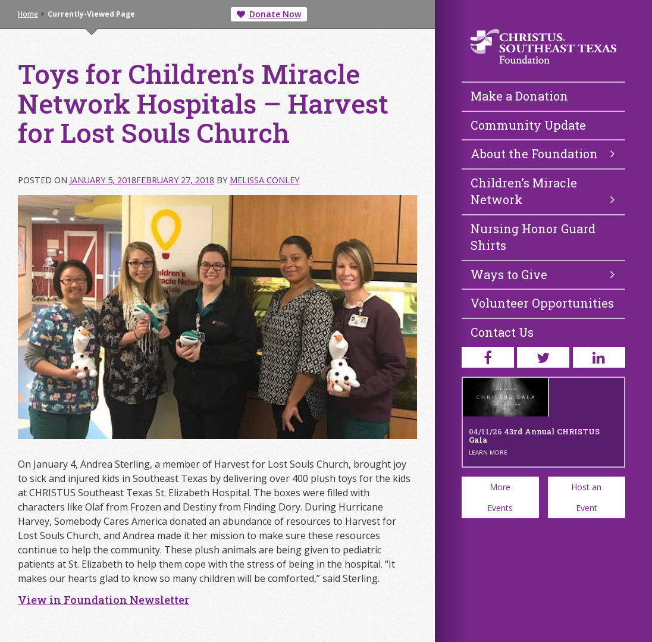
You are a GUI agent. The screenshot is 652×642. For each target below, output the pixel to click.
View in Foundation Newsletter (103, 600)
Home (28, 14)
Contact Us (502, 332)
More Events (500, 497)
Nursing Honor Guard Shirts (533, 237)
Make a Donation (519, 96)
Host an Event (586, 497)
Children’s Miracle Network (543, 191)
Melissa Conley (264, 180)
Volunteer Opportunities (542, 303)
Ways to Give (543, 274)
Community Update (528, 125)
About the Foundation (543, 153)
